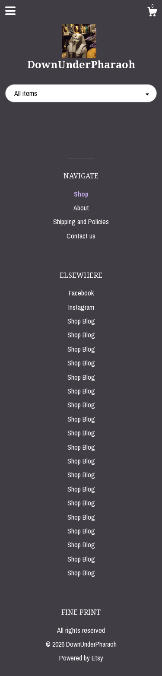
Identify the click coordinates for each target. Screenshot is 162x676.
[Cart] (152, 12)
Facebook (81, 293)
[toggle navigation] (10, 10)
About (81, 208)
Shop (81, 194)
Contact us (81, 236)
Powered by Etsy (81, 658)
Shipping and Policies (81, 221)
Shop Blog (81, 321)
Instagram (81, 307)
